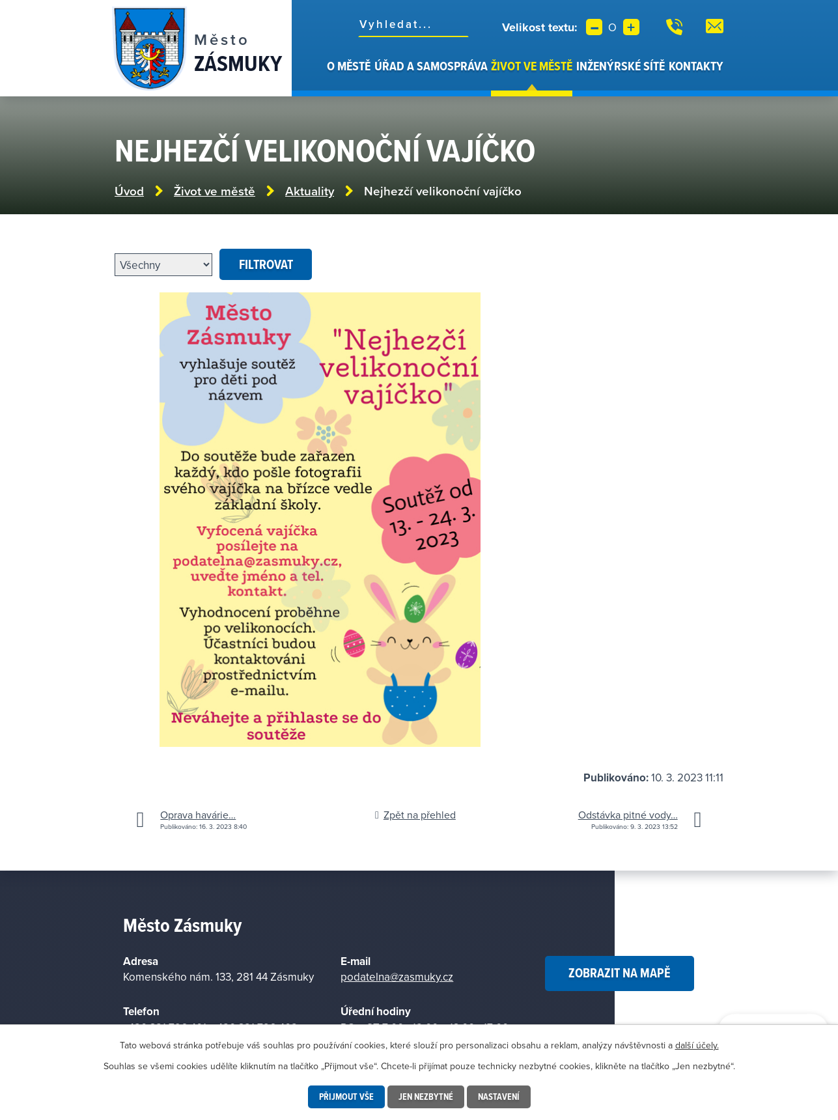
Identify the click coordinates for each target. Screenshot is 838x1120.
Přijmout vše (346, 1096)
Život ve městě (531, 66)
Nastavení (499, 1096)
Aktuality (309, 191)
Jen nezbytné (425, 1096)
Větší (631, 27)
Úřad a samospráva (431, 66)
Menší (594, 27)
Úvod (318, 77)
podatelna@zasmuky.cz (397, 977)
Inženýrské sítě (620, 66)
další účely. (697, 1045)
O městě (348, 66)
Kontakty (696, 66)
